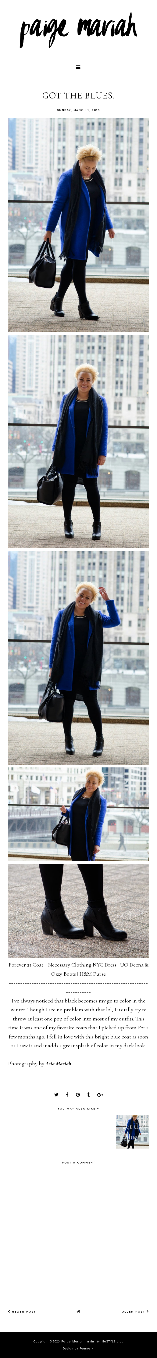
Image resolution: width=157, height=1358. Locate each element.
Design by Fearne (76, 1348)
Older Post (135, 1311)
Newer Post (22, 1311)
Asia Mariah (58, 1063)
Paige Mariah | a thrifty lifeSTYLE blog (92, 1341)
